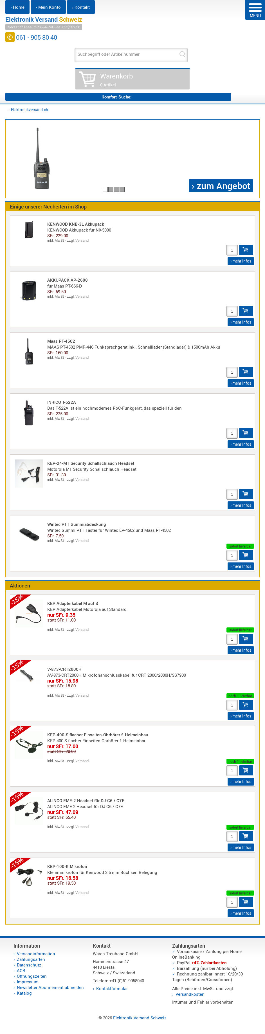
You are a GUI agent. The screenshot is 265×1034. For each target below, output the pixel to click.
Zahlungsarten (31, 959)
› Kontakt (81, 7)
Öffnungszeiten (32, 976)
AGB (21, 970)
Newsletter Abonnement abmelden (50, 987)
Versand (82, 240)
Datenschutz (29, 965)
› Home (17, 7)
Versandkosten (190, 994)
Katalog (24, 993)
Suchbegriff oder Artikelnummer (109, 54)
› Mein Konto (48, 7)
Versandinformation (36, 953)
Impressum (28, 981)
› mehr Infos (240, 261)
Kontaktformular (112, 988)
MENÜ (255, 10)
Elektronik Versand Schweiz (140, 1017)
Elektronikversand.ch (29, 109)
